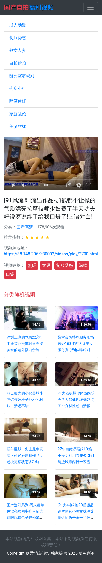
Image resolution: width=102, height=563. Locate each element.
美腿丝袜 (17, 126)
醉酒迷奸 (17, 101)
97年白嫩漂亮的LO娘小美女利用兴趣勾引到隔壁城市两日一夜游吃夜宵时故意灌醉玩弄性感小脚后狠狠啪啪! (76, 462)
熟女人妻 (17, 50)
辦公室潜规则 (21, 75)
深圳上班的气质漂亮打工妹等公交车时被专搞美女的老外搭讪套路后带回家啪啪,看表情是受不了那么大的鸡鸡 (25, 350)
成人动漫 (17, 25)
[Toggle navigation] (90, 7)
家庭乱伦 (17, 113)
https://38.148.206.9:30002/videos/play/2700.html (51, 253)
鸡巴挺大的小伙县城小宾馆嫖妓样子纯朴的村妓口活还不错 (25, 399)
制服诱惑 (17, 37)
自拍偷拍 (17, 63)
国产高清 (24, 227)
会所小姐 (17, 88)
